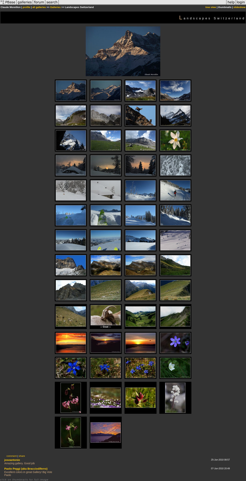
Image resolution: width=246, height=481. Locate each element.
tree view (210, 7)
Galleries (55, 7)
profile (26, 7)
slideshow (239, 7)
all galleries (39, 7)
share (22, 456)
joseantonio (12, 459)
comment (12, 456)
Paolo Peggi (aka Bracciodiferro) (26, 468)
